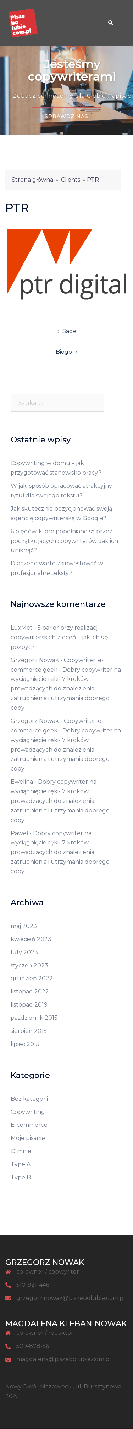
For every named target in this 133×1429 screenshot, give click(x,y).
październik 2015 (34, 1017)
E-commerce (29, 1124)
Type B (21, 1177)
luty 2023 (24, 952)
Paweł (19, 833)
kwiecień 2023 (31, 939)
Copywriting (28, 1112)
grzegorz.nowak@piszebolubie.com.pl (70, 1298)
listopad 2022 (30, 991)
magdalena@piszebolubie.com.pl (63, 1359)
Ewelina (22, 781)
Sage (69, 331)
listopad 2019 (29, 1004)
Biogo (64, 351)
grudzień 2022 (32, 978)
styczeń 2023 (29, 965)
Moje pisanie (28, 1138)
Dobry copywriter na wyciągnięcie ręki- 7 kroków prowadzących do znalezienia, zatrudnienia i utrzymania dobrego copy (66, 688)
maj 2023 (24, 926)
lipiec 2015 (25, 1044)
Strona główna (32, 179)
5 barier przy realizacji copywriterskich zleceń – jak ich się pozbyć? (59, 637)
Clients (70, 179)
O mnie (21, 1151)
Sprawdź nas (66, 116)
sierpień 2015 (29, 1031)
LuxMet (22, 627)
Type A (21, 1164)
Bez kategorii (29, 1098)
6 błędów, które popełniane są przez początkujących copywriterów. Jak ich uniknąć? (64, 541)
